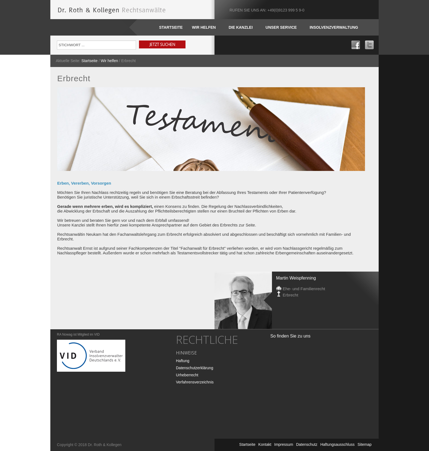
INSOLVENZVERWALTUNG (334, 27)
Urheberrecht (187, 375)
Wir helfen (109, 61)
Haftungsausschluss (337, 444)
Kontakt (264, 444)
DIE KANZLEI (241, 27)
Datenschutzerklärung (194, 368)
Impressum (283, 444)
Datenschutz (306, 444)
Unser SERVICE (281, 27)
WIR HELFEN (204, 27)
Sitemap (365, 444)
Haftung (182, 361)
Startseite (170, 27)
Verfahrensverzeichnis (195, 382)
